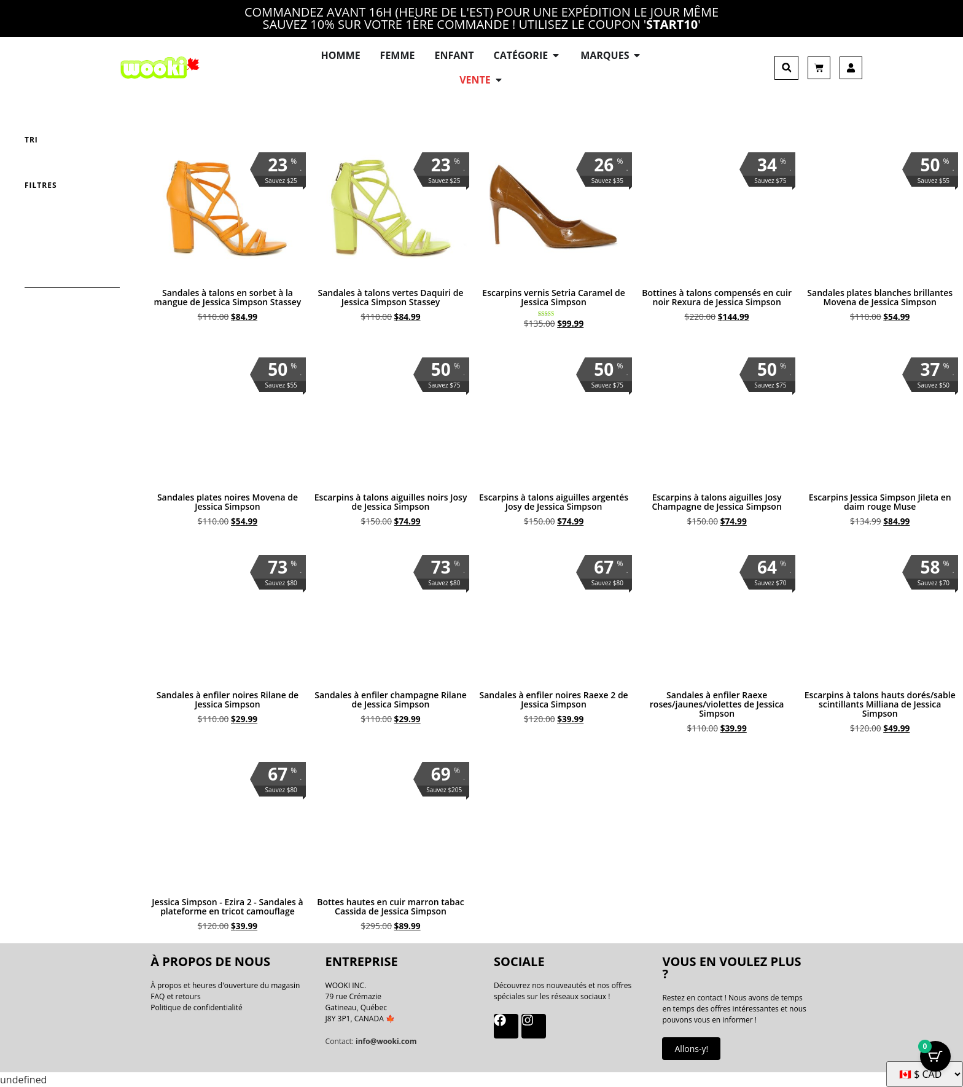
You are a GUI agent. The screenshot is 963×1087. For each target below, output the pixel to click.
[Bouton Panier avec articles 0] (935, 1056)
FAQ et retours (175, 996)
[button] (786, 68)
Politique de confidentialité (196, 1007)
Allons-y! (691, 1048)
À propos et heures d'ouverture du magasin (225, 985)
